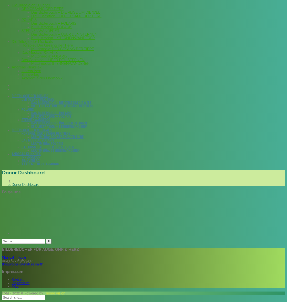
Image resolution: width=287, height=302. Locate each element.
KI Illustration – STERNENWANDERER (63, 38)
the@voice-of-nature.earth (22, 264)
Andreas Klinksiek (26, 67)
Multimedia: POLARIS (49, 56)
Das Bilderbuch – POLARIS (53, 23)
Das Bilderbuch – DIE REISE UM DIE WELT (66, 12)
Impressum (21, 283)
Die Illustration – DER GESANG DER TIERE (66, 16)
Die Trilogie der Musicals (32, 41)
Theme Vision (54, 293)
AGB (15, 286)
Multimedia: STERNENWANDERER (60, 63)
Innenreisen (31, 71)
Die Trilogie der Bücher (31, 5)
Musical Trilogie (14, 257)
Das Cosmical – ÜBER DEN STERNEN (52, 60)
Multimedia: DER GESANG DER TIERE (62, 49)
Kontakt (18, 280)
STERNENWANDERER (40, 30)
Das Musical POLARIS (39, 52)
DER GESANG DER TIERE (42, 9)
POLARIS (29, 20)
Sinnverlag (30, 74)
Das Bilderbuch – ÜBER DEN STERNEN (64, 34)
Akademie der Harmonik (41, 78)
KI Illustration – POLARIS (51, 27)
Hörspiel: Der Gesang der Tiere (47, 45)
